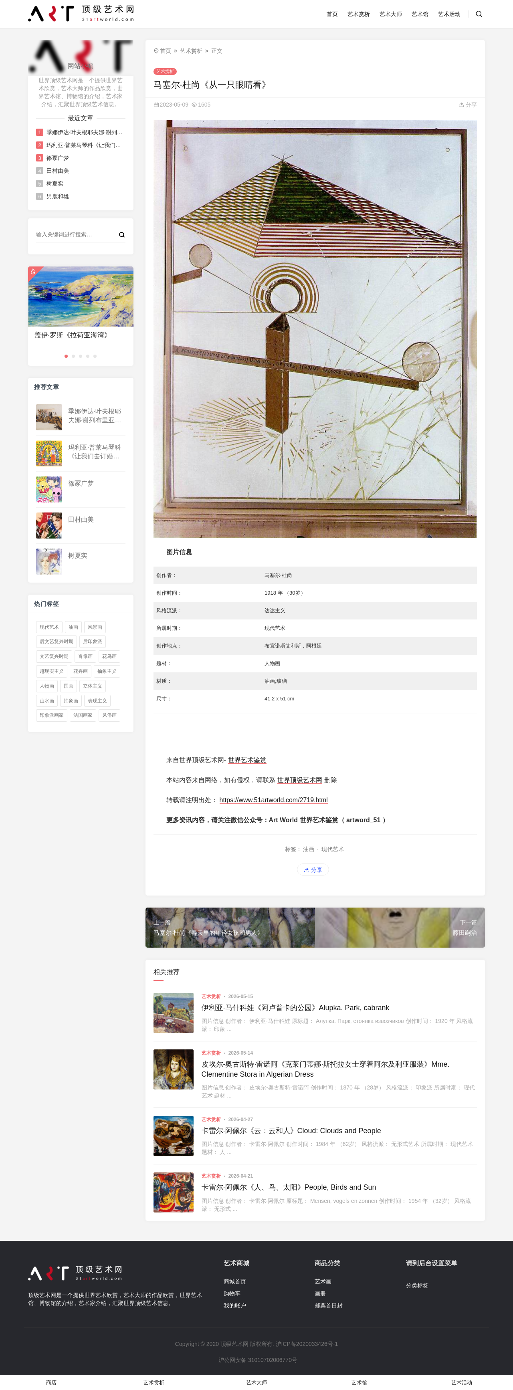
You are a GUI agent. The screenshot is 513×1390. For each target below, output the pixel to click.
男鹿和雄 (57, 196)
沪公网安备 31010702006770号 (257, 1360)
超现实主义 (52, 671)
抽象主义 (107, 671)
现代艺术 (49, 627)
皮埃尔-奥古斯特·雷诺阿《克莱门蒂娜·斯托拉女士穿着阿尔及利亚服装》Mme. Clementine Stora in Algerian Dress (326, 1069)
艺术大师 (391, 14)
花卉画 (80, 671)
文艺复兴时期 (54, 656)
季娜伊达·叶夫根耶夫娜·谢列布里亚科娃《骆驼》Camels (85, 132)
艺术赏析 (358, 14)
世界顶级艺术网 (299, 780)
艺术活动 (449, 14)
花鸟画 (109, 656)
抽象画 (71, 701)
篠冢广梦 (57, 158)
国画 (68, 686)
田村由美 (57, 170)
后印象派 (92, 641)
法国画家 (83, 715)
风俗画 (109, 715)
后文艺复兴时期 (56, 641)
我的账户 (235, 1305)
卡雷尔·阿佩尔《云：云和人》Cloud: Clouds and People (291, 1131)
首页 (332, 14)
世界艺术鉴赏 (247, 760)
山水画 (47, 701)
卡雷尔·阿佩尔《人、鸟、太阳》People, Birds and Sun (289, 1187)
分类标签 (417, 1285)
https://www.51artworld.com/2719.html (274, 800)
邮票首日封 (329, 1305)
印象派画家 (52, 715)
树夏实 (54, 183)
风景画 (95, 627)
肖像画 (85, 656)
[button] (66, 356)
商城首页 (235, 1281)
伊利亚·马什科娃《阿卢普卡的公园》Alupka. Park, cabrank (296, 1008)
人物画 (47, 686)
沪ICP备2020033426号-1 (307, 1344)
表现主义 (97, 701)
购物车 (232, 1293)
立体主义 (92, 686)
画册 (320, 1293)
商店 (51, 1383)
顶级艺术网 (234, 1344)
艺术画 (323, 1281)
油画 (73, 627)
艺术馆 (420, 14)
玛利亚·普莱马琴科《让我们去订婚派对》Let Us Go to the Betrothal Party (85, 145)
